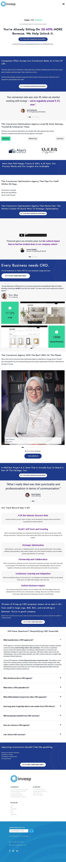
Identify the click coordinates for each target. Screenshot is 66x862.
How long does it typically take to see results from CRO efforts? (29, 706)
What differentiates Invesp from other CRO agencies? (25, 697)
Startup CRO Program (38, 795)
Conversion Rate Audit (16, 793)
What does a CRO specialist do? (16, 688)
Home (12, 805)
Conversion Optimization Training (18, 796)
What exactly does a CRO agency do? (18, 640)
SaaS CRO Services (37, 793)
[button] (63, 4)
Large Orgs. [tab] (60, 138)
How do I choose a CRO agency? (16, 725)
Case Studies (13, 808)
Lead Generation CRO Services (40, 791)
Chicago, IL (26, 836)
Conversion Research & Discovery (18, 791)
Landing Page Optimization (17, 795)
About (12, 807)
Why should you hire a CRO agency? (17, 678)
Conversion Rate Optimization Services (19, 789)
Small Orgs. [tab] (5, 138)
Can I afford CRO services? (14, 735)
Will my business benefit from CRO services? (21, 716)
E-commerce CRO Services (39, 789)
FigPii (12, 812)
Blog (12, 810)
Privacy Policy (14, 814)
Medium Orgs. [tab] (33, 138)
